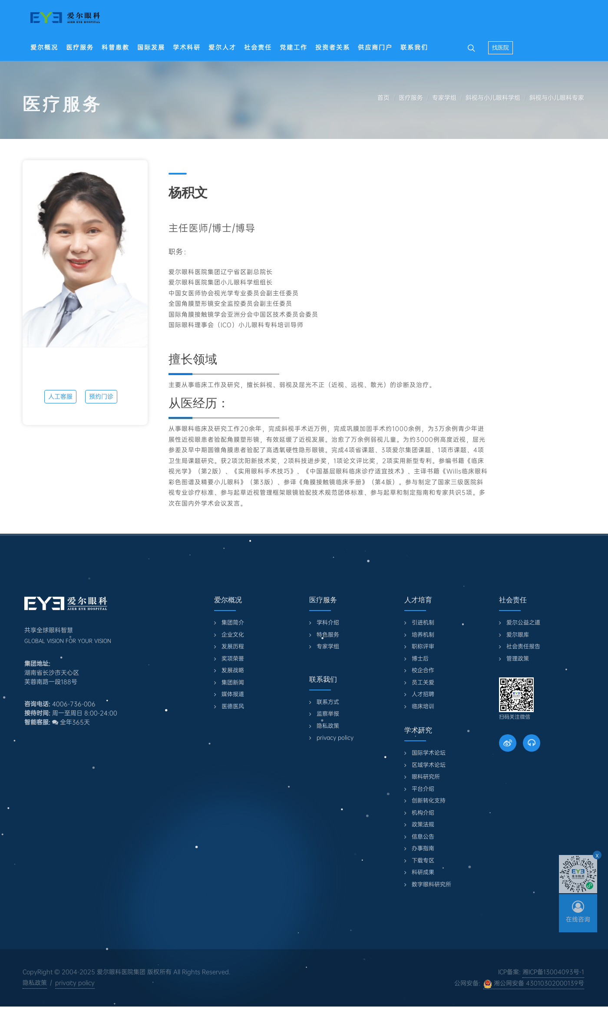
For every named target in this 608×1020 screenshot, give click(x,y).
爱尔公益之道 (523, 622)
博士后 (420, 658)
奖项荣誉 (232, 658)
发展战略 (232, 670)
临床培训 (423, 706)
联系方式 (328, 702)
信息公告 (423, 836)
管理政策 (517, 658)
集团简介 (232, 622)
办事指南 (423, 848)
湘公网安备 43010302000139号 (533, 983)
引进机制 (423, 622)
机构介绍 (423, 812)
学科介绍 (328, 622)
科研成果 (423, 872)
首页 (383, 98)
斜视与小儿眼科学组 (493, 98)
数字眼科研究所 (431, 884)
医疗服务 (411, 98)
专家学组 (444, 98)
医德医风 (232, 706)
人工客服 (60, 396)
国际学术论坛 (429, 752)
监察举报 (328, 713)
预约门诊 (101, 396)
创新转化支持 (429, 800)
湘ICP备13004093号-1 (553, 972)
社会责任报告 (523, 646)
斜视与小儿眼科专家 (556, 98)
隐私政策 (328, 726)
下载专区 (423, 860)
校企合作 (423, 670)
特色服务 (328, 634)
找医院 (500, 47)
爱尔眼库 (517, 634)
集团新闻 (232, 682)
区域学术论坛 (429, 765)
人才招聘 (423, 694)
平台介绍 (423, 788)
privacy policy (335, 737)
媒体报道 (232, 694)
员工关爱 (423, 682)
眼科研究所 (426, 776)
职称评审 (423, 646)
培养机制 (423, 634)
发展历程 (232, 646)
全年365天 (71, 722)
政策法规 (423, 824)
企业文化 (232, 634)
